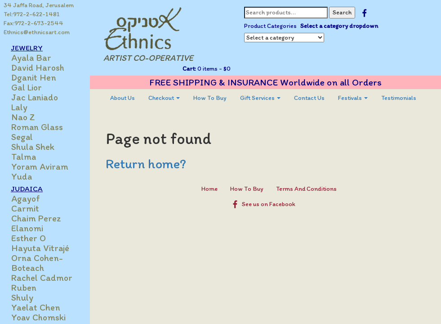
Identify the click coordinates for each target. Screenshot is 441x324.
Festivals (353, 98)
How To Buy (210, 98)
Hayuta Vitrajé (40, 248)
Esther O (28, 238)
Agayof (25, 198)
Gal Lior (26, 87)
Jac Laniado (34, 97)
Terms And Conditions (306, 189)
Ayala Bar (31, 58)
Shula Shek (32, 147)
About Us (122, 98)
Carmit (25, 208)
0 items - (213, 68)
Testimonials (398, 98)
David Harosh (37, 67)
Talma (23, 157)
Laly (19, 107)
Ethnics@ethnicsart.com (37, 32)
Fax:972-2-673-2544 (33, 23)
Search (342, 12)
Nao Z (23, 117)
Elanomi (27, 228)
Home (209, 189)
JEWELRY (27, 47)
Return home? (146, 163)
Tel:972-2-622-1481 (32, 14)
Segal (22, 137)
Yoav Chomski (38, 317)
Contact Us (309, 98)
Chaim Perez (36, 218)
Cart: (189, 68)
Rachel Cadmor (41, 278)
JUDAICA (27, 188)
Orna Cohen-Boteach (37, 263)
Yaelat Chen (35, 307)
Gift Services (260, 98)
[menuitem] (122, 98)
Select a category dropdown (339, 26)
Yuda (21, 176)
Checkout (164, 98)
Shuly (22, 297)
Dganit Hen (33, 77)
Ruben (23, 287)
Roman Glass (37, 127)
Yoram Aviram (39, 166)
